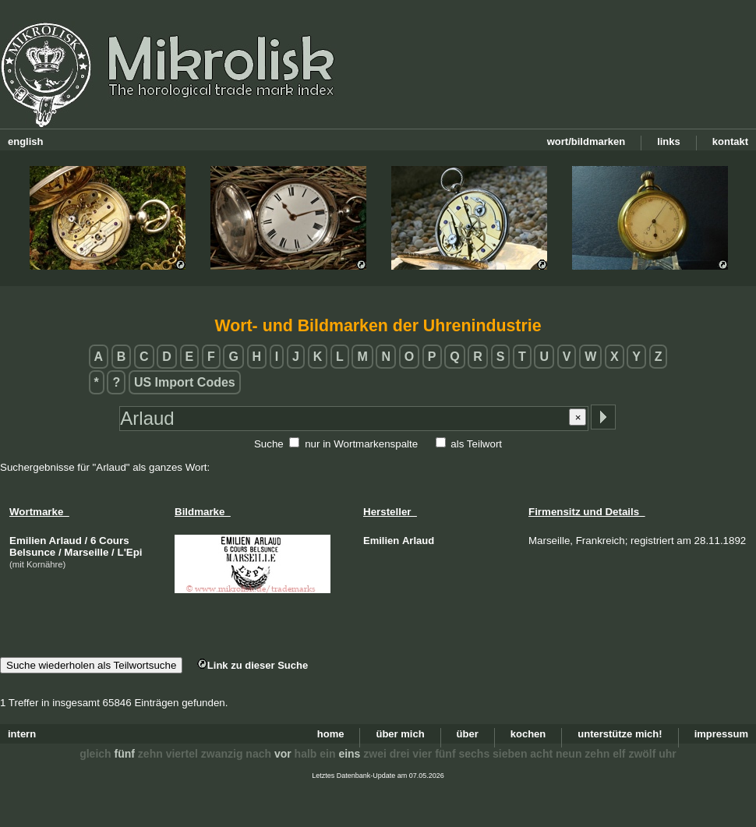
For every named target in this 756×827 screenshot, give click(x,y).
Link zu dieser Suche (252, 665)
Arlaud (418, 540)
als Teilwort (476, 444)
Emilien (381, 540)
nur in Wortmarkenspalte (361, 444)
